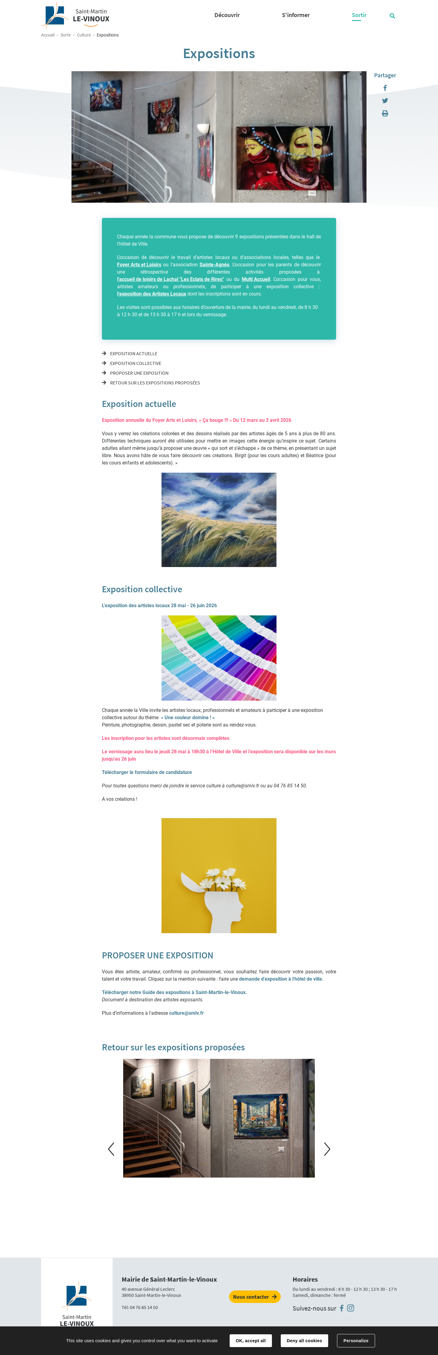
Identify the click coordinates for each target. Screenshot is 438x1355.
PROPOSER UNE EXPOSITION (139, 373)
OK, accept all (251, 1340)
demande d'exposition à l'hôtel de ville (280, 979)
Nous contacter (251, 1296)
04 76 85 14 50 (144, 1307)
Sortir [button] (359, 15)
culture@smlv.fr (186, 1013)
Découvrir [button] (227, 15)
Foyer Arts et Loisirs (139, 265)
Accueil (47, 35)
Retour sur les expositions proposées (154, 383)
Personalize (355, 1340)
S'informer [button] (296, 15)
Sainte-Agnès (214, 265)
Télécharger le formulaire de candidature (147, 772)
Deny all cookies (304, 1340)
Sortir (66, 35)
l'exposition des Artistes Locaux (151, 294)
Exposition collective (135, 363)
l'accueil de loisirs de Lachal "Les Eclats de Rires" (170, 279)
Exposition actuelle (133, 353)
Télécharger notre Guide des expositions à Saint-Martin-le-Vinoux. (174, 992)
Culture (84, 35)
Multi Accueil (256, 279)
